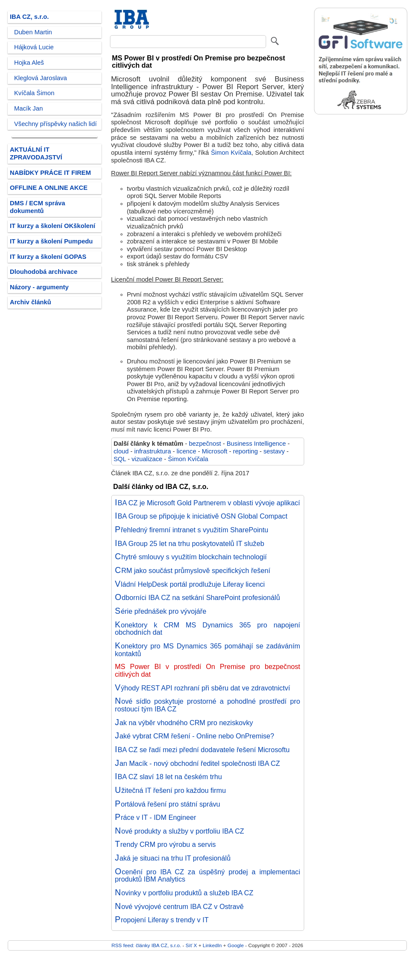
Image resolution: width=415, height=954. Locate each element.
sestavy (274, 451)
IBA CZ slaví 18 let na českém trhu (168, 776)
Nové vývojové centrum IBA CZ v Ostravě (179, 906)
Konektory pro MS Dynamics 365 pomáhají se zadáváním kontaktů (207, 649)
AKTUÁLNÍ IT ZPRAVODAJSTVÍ (36, 153)
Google (236, 945)
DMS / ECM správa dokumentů (37, 207)
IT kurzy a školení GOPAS (48, 256)
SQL (120, 459)
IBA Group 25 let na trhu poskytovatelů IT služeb (189, 543)
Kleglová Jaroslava (40, 78)
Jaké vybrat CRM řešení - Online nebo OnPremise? (194, 736)
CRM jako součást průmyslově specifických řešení (192, 570)
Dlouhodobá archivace (43, 271)
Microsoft (215, 451)
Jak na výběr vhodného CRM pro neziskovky (184, 722)
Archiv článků (30, 302)
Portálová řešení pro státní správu (167, 804)
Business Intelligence (256, 443)
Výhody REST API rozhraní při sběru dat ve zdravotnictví (202, 688)
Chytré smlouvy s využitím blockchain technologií (191, 557)
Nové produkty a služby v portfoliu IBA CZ (179, 831)
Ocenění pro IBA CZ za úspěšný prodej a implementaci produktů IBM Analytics (207, 875)
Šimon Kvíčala (231, 152)
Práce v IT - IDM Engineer (155, 817)
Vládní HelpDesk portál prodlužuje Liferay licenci (190, 584)
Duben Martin (33, 32)
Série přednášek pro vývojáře (161, 611)
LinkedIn (212, 945)
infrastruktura (152, 451)
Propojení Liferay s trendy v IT (162, 920)
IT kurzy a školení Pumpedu (51, 241)
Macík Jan (28, 108)
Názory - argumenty (39, 287)
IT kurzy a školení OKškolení (52, 225)
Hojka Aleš (29, 62)
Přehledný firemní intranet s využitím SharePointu (192, 530)
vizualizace (147, 459)
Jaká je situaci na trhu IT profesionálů (173, 858)
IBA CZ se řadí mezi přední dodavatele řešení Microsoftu (202, 749)
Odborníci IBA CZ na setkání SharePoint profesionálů (197, 597)
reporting (245, 451)
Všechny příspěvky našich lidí (55, 123)
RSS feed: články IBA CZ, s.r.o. (146, 945)
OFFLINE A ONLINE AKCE (49, 187)
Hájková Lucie (33, 47)
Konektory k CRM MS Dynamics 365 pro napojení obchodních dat (207, 628)
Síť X (191, 945)
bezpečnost (205, 443)
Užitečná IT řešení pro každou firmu (170, 790)
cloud (121, 451)
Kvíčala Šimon (34, 93)
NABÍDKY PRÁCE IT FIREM (50, 172)
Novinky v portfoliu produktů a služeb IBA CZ (184, 893)
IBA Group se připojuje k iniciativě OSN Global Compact (201, 516)
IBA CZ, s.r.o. (29, 16)
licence (186, 451)
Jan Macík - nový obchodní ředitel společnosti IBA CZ (197, 763)
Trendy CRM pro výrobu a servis (165, 844)
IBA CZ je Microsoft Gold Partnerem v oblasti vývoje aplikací (207, 503)
